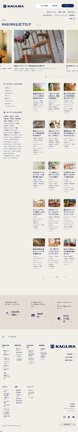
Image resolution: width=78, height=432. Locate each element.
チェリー (16, 142)
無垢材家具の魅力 (31, 355)
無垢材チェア (6, 355)
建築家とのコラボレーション (43, 357)
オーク (19, 144)
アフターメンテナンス (31, 362)
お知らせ (30, 390)
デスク (6, 137)
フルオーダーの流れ (19, 355)
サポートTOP (6, 390)
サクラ (19, 151)
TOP (3, 336)
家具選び (11, 121)
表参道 (6, 116)
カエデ (18, 155)
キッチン (7, 139)
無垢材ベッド (6, 369)
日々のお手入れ (6, 405)
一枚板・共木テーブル (6, 358)
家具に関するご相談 (6, 394)
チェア (15, 130)
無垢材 (12, 118)
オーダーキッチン (15, 139)
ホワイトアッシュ (13, 146)
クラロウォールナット (10, 155)
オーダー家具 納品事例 (44, 353)
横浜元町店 (19, 403)
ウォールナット (8, 142)
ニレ (10, 158)
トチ (20, 148)
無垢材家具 (18, 118)
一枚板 (16, 128)
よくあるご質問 (6, 402)
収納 (5, 373)
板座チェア (17, 132)
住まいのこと (8, 103)
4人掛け (17, 123)
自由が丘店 (19, 400)
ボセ (6, 153)
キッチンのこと (9, 101)
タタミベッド (18, 137)
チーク (6, 148)
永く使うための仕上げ (31, 358)
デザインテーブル (6, 362)
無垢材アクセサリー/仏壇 (7, 376)
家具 (6, 121)
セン (10, 151)
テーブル (17, 121)
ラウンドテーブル (9, 128)
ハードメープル (8, 144)
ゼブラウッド (12, 153)
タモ (6, 146)
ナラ (15, 144)
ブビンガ (14, 158)
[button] (49, 76)
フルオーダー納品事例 (19, 359)
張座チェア (7, 135)
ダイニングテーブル (9, 123)
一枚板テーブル (8, 130)
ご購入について (6, 398)
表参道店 (18, 392)
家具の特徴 (19, 352)
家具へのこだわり (19, 349)
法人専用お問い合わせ (6, 413)
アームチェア (15, 135)
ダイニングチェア (9, 132)
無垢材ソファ (6, 366)
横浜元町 (7, 118)
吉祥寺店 (18, 398)
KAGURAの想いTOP (31, 351)
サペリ (20, 146)
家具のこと (8, 88)
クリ (6, 158)
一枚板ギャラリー (19, 395)
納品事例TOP (43, 349)
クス (6, 151)
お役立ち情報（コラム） (31, 394)
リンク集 (30, 397)
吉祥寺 (17, 116)
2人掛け (12, 125)
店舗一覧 (18, 390)
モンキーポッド (13, 148)
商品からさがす (6, 351)
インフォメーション (10, 106)
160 (57, 277)
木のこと (7, 95)
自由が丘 (12, 116)
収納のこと (8, 98)
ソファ (21, 135)
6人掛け (6, 125)
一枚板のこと (8, 90)
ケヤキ (14, 151)
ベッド (11, 137)
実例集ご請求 (6, 416)
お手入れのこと (9, 93)
